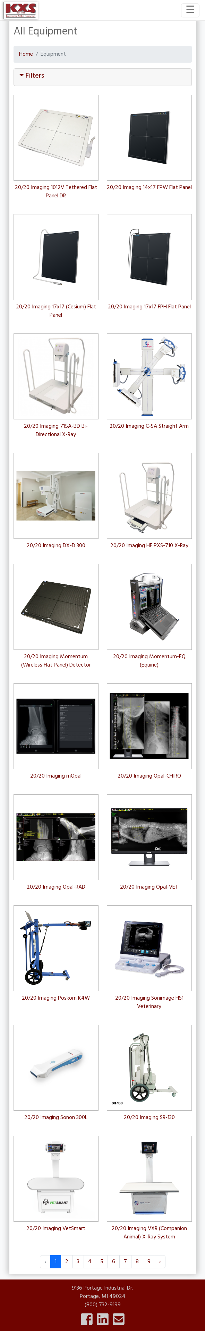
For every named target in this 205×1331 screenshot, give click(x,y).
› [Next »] (160, 1261)
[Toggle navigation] (190, 10)
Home (26, 54)
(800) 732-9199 (103, 1304)
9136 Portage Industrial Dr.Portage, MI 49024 (102, 1292)
